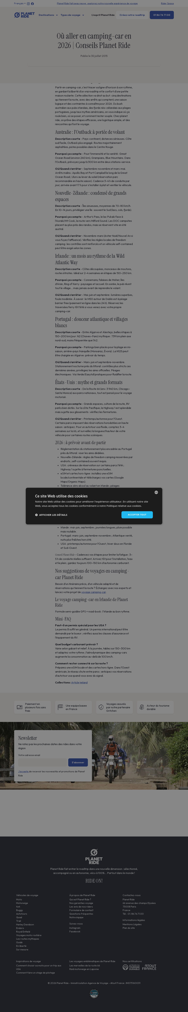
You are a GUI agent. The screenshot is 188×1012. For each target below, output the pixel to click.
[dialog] (94, 506)
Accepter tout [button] (136, 514)
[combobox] (156, 492)
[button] (51, 515)
